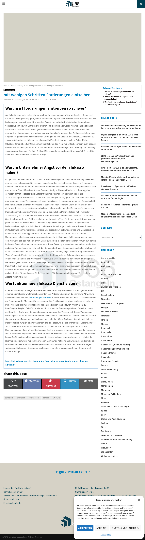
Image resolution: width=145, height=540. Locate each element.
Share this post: (114, 105)
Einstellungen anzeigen (125, 528)
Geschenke (106, 332)
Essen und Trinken (109, 312)
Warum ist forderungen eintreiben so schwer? (119, 92)
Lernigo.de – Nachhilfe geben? (17, 488)
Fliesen (104, 324)
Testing (104, 423)
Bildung (104, 279)
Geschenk (105, 328)
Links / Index (107, 382)
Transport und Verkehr (111, 435)
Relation (105, 402)
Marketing (105, 390)
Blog (103, 283)
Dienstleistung (9, 90)
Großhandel (106, 340)
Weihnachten (107, 452)
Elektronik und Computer (112, 303)
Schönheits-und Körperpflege (115, 406)
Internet (104, 365)
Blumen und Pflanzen (111, 287)
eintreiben (21, 398)
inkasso (46, 398)
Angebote (105, 262)
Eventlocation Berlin (12, 503)
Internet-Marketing (109, 369)
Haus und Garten (109, 353)
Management (107, 386)
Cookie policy (106, 535)
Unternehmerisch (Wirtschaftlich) (116, 439)
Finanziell (105, 316)
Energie (104, 307)
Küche (104, 378)
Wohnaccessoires (109, 456)
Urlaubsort (106, 448)
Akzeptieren (85, 528)
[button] (139, 500)
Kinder (104, 373)
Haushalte (105, 357)
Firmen (104, 320)
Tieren (104, 427)
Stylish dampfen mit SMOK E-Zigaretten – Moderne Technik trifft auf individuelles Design (120, 137)
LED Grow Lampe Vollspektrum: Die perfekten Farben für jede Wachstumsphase (117, 159)
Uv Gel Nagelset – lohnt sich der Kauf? (92, 488)
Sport (103, 415)
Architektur (106, 266)
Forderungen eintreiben (41, 297)
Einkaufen (105, 299)
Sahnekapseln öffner (13, 492)
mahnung (56, 398)
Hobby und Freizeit (110, 361)
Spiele (104, 411)
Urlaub (104, 444)
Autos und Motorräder (111, 274)
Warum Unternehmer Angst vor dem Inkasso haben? (119, 98)
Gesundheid (106, 336)
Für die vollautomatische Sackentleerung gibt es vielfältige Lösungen (106, 495)
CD (102, 291)
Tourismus (106, 431)
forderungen (34, 398)
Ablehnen (101, 528)
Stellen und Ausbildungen (113, 419)
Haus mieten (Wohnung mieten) (115, 349)
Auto (103, 270)
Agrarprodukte (108, 258)
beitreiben (9, 398)
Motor (104, 398)
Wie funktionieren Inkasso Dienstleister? (121, 102)
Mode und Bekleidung (111, 394)
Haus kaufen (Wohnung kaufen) (115, 345)
